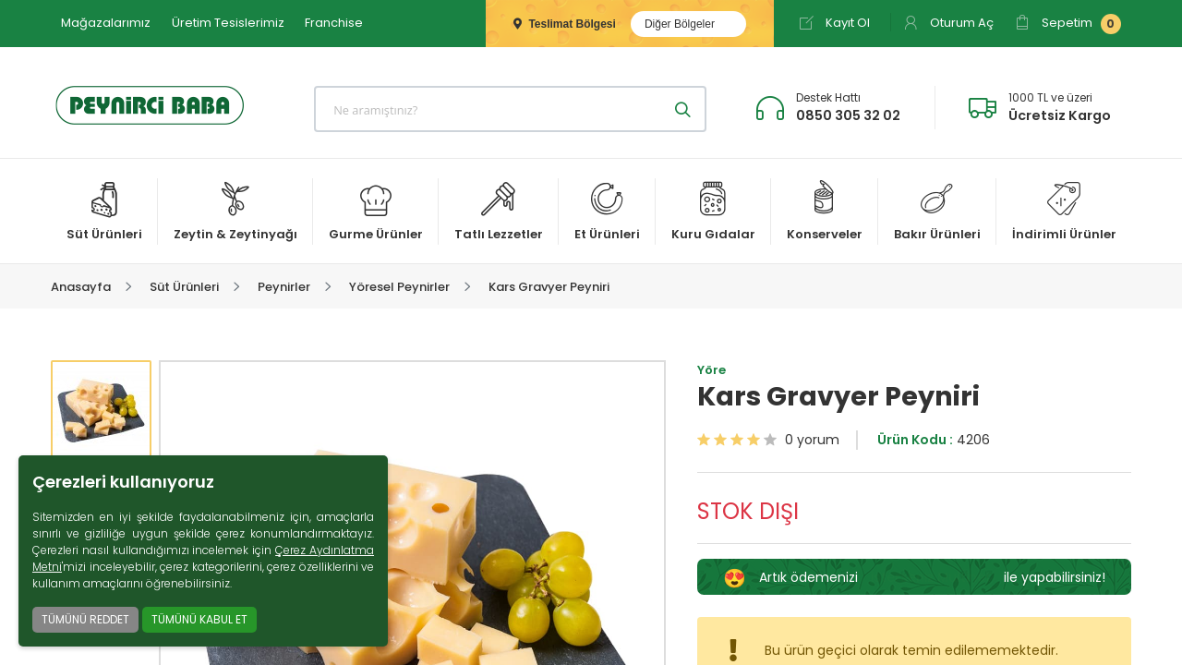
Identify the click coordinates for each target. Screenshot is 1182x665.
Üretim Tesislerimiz (228, 22)
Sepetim (1068, 24)
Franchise (334, 22)
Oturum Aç (948, 22)
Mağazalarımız (106, 22)
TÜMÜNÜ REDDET (85, 619)
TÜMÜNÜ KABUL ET (199, 619)
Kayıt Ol (834, 22)
